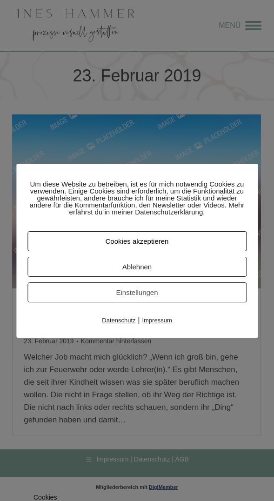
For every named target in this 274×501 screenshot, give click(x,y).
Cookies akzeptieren (137, 241)
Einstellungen (137, 292)
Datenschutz (118, 320)
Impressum (157, 320)
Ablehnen (137, 267)
